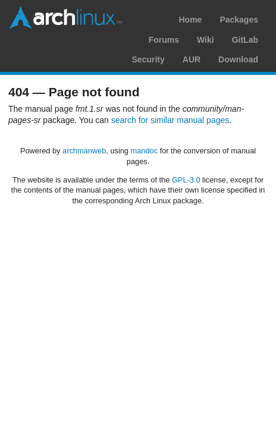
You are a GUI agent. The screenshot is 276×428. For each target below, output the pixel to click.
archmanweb (84, 150)
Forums (164, 40)
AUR (191, 59)
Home (190, 19)
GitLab (245, 40)
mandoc (144, 150)
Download (238, 59)
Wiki (205, 40)
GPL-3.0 (186, 179)
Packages (238, 19)
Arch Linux (65, 18)
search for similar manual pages (170, 120)
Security (148, 59)
